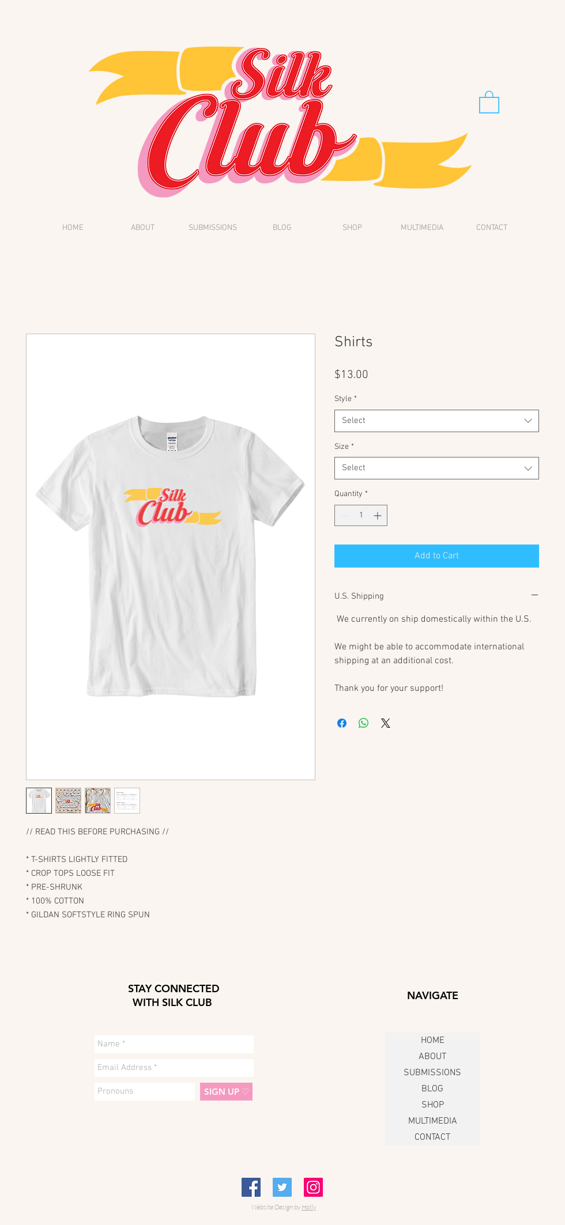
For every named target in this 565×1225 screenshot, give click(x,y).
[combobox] (436, 421)
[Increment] (378, 515)
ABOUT (432, 1057)
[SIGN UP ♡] (226, 1092)
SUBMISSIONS (432, 1073)
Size (344, 447)
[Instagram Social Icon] (313, 1187)
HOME (433, 1040)
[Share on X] (386, 723)
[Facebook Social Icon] (251, 1187)
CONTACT (432, 1137)
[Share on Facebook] (342, 723)
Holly (309, 1207)
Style (345, 399)
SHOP (432, 1105)
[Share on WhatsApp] (364, 723)
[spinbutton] (361, 515)
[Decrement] (343, 515)
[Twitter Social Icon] (282, 1187)
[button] (489, 101)
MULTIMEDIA (432, 1121)
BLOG (432, 1089)
